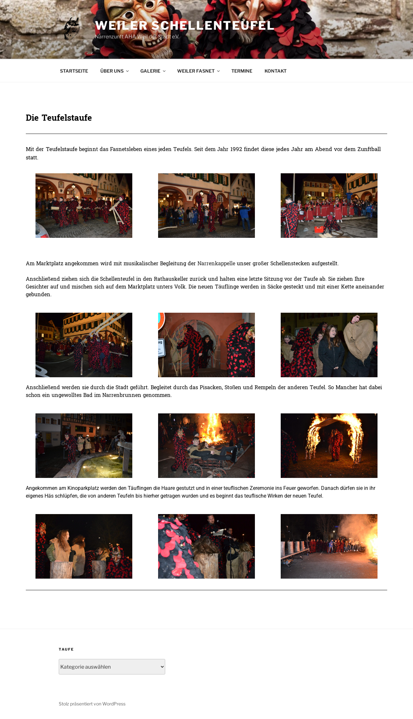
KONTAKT (276, 71)
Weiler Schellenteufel (185, 25)
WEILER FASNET (199, 71)
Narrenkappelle (217, 263)
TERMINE (241, 71)
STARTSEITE (74, 71)
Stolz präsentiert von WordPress (92, 703)
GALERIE (153, 71)
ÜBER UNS (115, 71)
